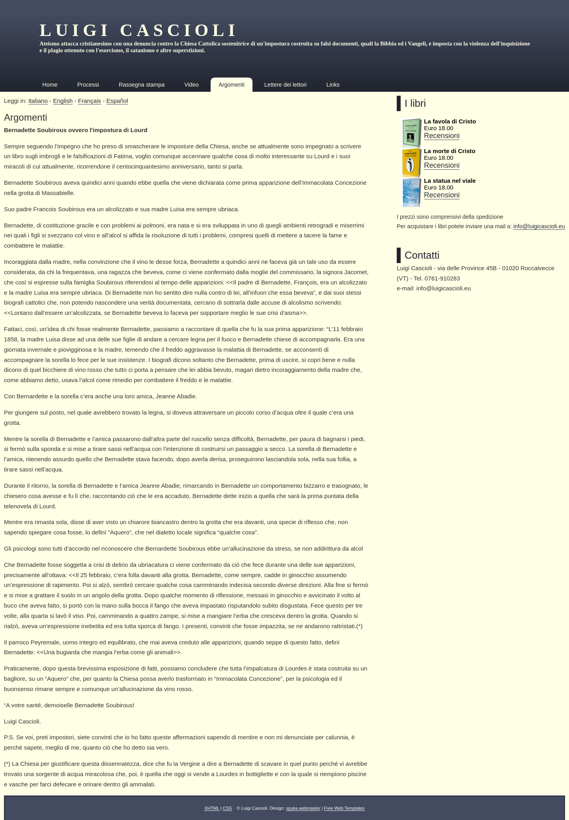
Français (89, 100)
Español (117, 100)
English (63, 100)
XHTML (211, 808)
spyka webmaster (303, 808)
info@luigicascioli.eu (539, 226)
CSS (227, 808)
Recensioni (442, 135)
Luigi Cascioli (139, 30)
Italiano (38, 100)
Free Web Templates (344, 808)
